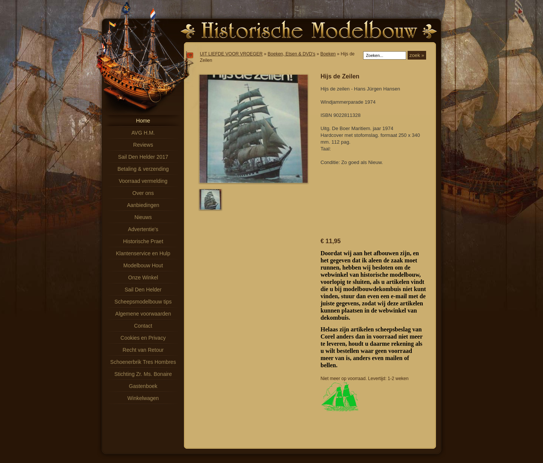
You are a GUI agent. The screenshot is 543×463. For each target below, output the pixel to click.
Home (143, 121)
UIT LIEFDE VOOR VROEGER (231, 54)
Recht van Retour (143, 350)
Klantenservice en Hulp (143, 253)
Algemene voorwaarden (143, 314)
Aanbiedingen (143, 205)
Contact (143, 326)
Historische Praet (143, 241)
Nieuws (143, 217)
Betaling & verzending (143, 169)
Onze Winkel (143, 277)
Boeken (328, 54)
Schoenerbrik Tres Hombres (143, 362)
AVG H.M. (143, 133)
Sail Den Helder (142, 290)
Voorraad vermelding (143, 181)
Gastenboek (143, 386)
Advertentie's (143, 229)
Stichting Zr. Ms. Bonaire (143, 374)
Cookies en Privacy (143, 338)
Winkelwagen (143, 398)
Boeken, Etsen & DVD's (291, 54)
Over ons (143, 193)
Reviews (143, 145)
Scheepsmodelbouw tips (143, 302)
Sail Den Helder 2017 (143, 157)
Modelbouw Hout (143, 265)
